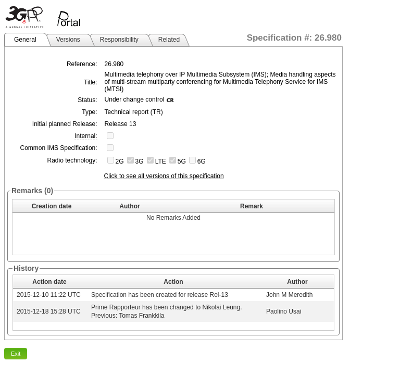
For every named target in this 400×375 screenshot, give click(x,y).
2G (120, 161)
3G (139, 161)
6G (201, 161)
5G (182, 161)
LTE (160, 161)
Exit (15, 354)
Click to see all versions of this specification (164, 176)
